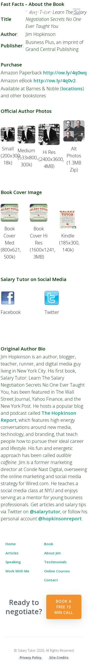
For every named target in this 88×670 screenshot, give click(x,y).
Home (10, 543)
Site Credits (58, 657)
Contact (51, 580)
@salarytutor (45, 511)
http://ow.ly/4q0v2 (54, 80)
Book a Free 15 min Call (63, 607)
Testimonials (55, 562)
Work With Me (17, 571)
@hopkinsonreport (60, 518)
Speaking (13, 562)
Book (48, 543)
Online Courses (57, 571)
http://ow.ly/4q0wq (65, 72)
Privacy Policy (31, 657)
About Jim (52, 553)
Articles (12, 553)
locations (72, 88)
